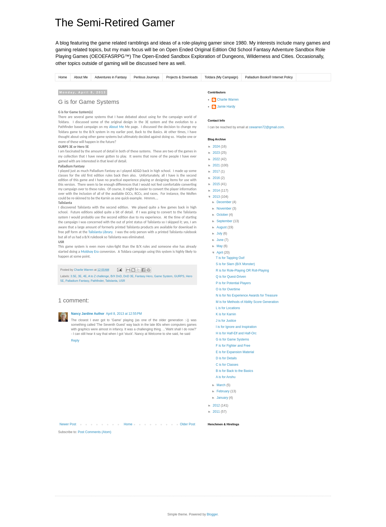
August (222, 227)
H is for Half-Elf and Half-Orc (236, 333)
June (220, 240)
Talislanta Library (100, 232)
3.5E (73, 276)
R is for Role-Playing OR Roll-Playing (242, 270)
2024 (217, 146)
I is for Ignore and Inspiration (236, 327)
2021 (217, 165)
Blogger (212, 514)
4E (85, 276)
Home (62, 77)
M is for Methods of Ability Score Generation (247, 302)
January (223, 398)
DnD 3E (128, 276)
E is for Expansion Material (235, 352)
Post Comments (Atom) (94, 432)
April (220, 252)
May (220, 246)
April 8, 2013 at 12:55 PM (124, 314)
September (225, 221)
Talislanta (111, 280)
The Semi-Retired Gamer (115, 22)
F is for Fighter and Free (233, 345)
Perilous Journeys (146, 77)
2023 (217, 153)
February (223, 391)
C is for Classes (227, 365)
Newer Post (68, 424)
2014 (217, 190)
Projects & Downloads (182, 77)
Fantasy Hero (144, 276)
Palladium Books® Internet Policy (269, 77)
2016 (217, 178)
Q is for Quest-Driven (231, 277)
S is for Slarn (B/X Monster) (235, 264)
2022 (217, 159)
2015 (217, 184)
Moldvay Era (90, 251)
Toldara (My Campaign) (221, 77)
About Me (81, 77)
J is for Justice (226, 321)
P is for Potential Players (233, 283)
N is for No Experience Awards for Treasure (247, 295)
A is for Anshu (225, 377)
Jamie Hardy (226, 106)
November (224, 208)
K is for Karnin (226, 314)
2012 (217, 405)
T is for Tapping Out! (230, 258)
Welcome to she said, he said (169, 334)
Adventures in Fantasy (111, 77)
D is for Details (226, 358)
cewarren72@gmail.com (266, 127)
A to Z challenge (98, 276)
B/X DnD (116, 276)
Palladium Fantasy (77, 280)
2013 (217, 197)
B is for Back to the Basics (234, 371)
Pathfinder (97, 280)
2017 (217, 171)
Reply (75, 340)
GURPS (179, 276)
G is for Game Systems (232, 339)
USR (122, 280)
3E (79, 276)
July (220, 233)
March (222, 385)
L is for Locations (228, 308)
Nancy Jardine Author (87, 314)
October (223, 215)
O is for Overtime (228, 289)
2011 (217, 411)
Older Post (187, 424)
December (224, 202)
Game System (163, 276)
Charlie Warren (228, 99)
